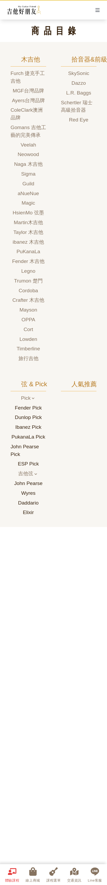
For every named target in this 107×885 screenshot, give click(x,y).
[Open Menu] (97, 10)
